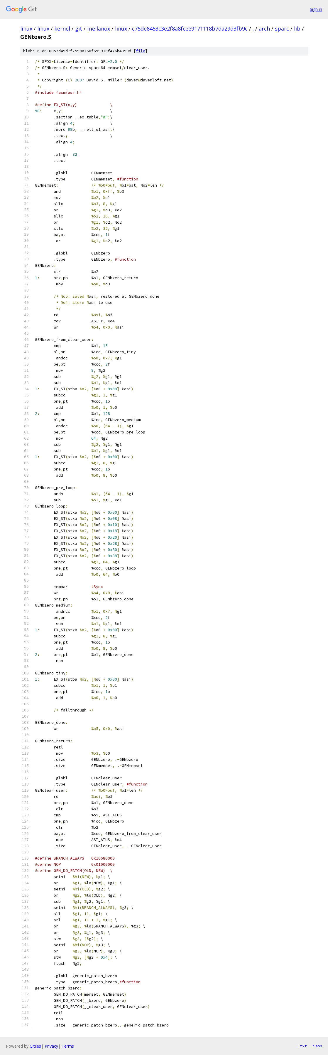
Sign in (316, 9)
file (140, 50)
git (78, 28)
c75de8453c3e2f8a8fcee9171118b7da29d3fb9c (190, 28)
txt (303, 1046)
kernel (62, 28)
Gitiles (35, 1046)
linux (26, 28)
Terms (68, 1046)
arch (264, 28)
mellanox (98, 28)
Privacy (51, 1046)
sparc (282, 28)
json (317, 1046)
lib (297, 28)
